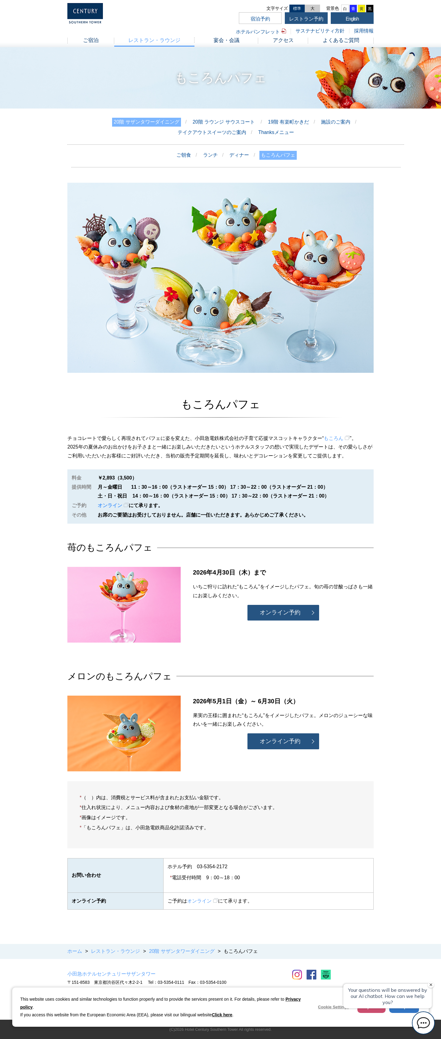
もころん (333, 438)
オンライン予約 (280, 612)
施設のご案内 (335, 121)
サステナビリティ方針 (320, 30)
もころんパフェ (278, 155)
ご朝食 (183, 155)
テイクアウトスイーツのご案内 (212, 132)
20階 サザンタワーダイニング (146, 121)
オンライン (110, 505)
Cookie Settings (333, 1007)
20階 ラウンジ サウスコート (224, 121)
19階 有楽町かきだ (288, 121)
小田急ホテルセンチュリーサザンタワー (111, 973)
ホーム (74, 951)
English (352, 18)
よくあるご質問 (341, 40)
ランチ (210, 155)
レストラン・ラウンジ (154, 40)
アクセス (283, 40)
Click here (222, 1014)
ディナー (239, 155)
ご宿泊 (91, 40)
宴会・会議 (226, 40)
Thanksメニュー (276, 132)
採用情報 (364, 30)
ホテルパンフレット (258, 31)
